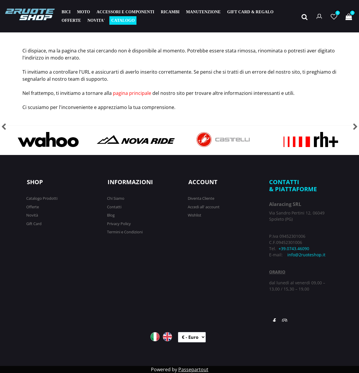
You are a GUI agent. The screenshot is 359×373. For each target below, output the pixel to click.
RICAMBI (170, 12)
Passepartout (193, 369)
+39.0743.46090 (294, 248)
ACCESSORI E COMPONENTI (125, 12)
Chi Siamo (115, 198)
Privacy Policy (119, 223)
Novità (32, 215)
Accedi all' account (204, 206)
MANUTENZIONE (203, 12)
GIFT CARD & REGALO (250, 12)
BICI (66, 12)
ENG (167, 336)
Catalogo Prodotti (41, 198)
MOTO (83, 12)
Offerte (32, 206)
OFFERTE (71, 20)
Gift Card (34, 223)
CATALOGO (123, 20)
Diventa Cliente (201, 198)
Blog (111, 215)
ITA (155, 336)
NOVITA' (96, 20)
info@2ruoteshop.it (306, 255)
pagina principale (132, 93)
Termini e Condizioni (125, 232)
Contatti (114, 206)
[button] (304, 16)
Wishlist (194, 215)
